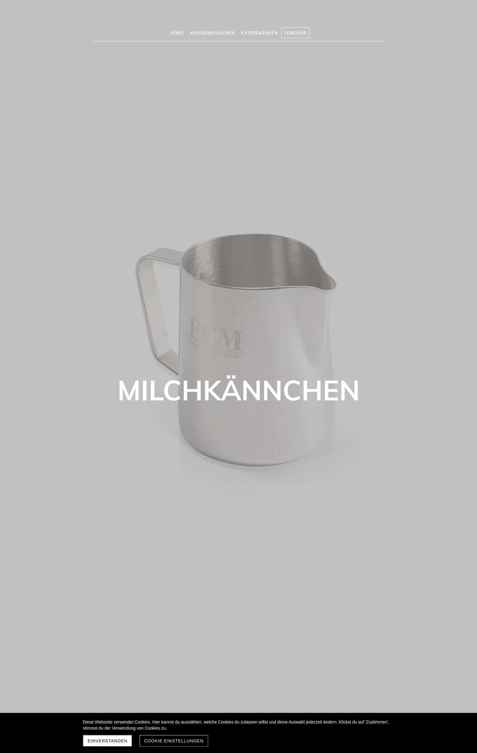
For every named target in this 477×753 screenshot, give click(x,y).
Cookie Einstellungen (174, 740)
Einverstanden (107, 740)
